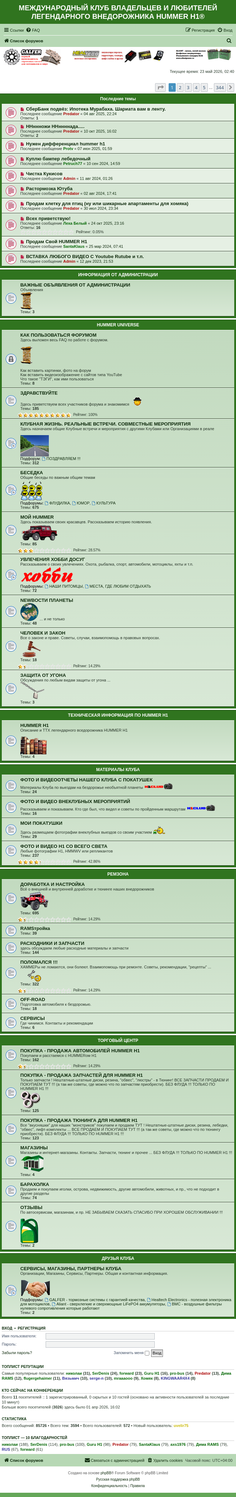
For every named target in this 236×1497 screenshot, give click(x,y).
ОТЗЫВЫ (31, 1207)
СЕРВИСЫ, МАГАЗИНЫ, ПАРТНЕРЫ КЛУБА (70, 1268)
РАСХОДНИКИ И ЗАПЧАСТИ (52, 943)
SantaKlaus (73, 246)
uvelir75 (181, 1425)
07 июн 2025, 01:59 (95, 148)
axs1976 (178, 1444)
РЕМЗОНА (118, 874)
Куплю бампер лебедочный (58, 158)
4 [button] (196, 87)
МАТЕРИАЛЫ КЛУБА (118, 769)
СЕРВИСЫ (32, 1018)
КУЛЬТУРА (104, 503)
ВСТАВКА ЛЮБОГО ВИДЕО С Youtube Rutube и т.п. (85, 256)
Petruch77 (72, 163)
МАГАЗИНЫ (34, 1147)
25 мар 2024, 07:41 (106, 246)
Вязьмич (70, 1378)
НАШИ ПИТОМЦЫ (64, 586)
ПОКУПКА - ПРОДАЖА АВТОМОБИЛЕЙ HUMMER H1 (80, 1050)
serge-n (96, 1378)
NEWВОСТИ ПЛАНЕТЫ (46, 600)
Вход (7, 1328)
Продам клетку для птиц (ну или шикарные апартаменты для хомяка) (107, 203)
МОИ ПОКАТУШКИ (41, 823)
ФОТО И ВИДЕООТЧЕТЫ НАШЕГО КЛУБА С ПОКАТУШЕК (86, 779)
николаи (74, 1373)
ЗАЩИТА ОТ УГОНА (43, 675)
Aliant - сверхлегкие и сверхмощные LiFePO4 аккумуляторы (108, 1304)
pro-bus (177, 1373)
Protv (68, 148)
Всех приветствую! (48, 218)
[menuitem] (33, 30)
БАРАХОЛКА (34, 1184)
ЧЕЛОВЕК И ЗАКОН (42, 633)
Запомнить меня (131, 1353)
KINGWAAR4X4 (175, 1378)
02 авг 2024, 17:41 (100, 193)
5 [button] (204, 87)
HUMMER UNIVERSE (118, 324)
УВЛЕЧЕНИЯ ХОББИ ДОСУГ (52, 559)
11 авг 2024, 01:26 (96, 178)
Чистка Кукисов (44, 173)
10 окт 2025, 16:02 (100, 131)
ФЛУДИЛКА (57, 503)
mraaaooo (123, 1378)
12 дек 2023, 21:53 (96, 261)
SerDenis (100, 1373)
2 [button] (180, 87)
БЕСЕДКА (31, 472)
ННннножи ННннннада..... (55, 126)
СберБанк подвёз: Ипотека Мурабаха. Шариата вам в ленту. (96, 109)
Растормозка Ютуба (49, 188)
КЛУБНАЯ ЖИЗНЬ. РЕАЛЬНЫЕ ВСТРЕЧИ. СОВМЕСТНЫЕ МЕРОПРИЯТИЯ (105, 424)
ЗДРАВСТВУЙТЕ (39, 393)
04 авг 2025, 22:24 (100, 114)
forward (126, 1373)
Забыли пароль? (17, 1353)
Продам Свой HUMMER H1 (56, 241)
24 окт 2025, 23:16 (107, 223)
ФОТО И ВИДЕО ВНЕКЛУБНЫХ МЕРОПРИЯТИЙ (75, 801)
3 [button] (188, 87)
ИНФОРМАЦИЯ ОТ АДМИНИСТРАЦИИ (118, 274)
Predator (71, 114)
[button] (160, 87)
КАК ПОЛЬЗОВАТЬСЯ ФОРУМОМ (58, 335)
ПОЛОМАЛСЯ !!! (39, 962)
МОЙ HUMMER (37, 517)
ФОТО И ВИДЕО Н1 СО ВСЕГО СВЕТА (63, 846)
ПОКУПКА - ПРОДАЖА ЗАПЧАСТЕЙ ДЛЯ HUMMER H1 (81, 1075)
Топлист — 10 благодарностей (34, 1437)
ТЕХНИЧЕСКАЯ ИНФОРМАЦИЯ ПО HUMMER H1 (118, 715)
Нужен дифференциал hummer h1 (65, 143)
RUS (6, 1449)
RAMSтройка (35, 928)
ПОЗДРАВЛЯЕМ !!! (61, 458)
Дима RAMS (207, 1444)
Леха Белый (75, 223)
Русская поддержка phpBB (118, 1479)
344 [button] (220, 87)
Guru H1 (151, 1373)
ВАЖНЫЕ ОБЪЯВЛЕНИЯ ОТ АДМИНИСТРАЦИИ (75, 285)
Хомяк (147, 1378)
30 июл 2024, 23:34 (101, 208)
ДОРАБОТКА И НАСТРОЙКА (52, 884)
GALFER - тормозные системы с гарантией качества (95, 1300)
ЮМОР (80, 503)
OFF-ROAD (32, 999)
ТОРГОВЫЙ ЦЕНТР (118, 1040)
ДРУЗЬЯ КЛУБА (118, 1258)
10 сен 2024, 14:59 (103, 163)
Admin (69, 178)
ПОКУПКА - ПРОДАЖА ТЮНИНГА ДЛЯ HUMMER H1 (79, 1120)
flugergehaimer (38, 1378)
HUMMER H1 (34, 725)
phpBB (106, 1473)
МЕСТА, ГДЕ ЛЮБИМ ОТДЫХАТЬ (118, 586)
